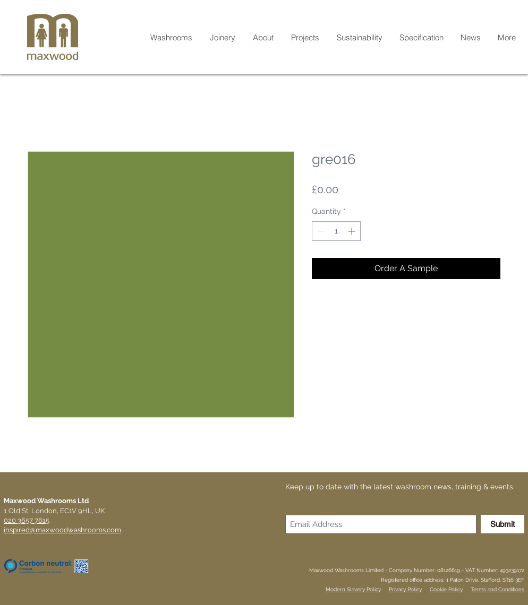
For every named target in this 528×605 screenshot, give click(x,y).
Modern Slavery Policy (353, 589)
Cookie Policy (446, 589)
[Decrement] (320, 231)
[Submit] (502, 524)
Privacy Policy (405, 589)
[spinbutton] (336, 231)
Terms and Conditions (497, 589)
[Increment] (352, 231)
